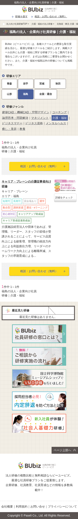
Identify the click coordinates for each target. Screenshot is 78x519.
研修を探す (21, 16)
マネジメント (40, 118)
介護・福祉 (59, 118)
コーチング (59, 112)
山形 (9, 94)
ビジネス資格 (34, 123)
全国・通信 (45, 94)
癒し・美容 (9, 129)
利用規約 (21, 506)
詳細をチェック (64, 197)
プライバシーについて (62, 506)
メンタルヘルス (56, 123)
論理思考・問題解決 (15, 118)
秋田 (58, 83)
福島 (25, 94)
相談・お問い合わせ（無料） (51, 16)
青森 (9, 83)
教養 (22, 129)
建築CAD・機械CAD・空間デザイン (25, 112)
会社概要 (7, 506)
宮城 (41, 83)
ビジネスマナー (12, 123)
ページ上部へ (65, 450)
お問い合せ (37, 506)
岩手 (25, 83)
